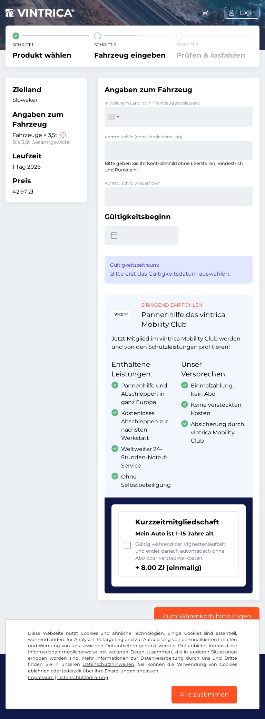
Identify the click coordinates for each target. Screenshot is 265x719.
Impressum (41, 677)
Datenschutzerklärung (82, 677)
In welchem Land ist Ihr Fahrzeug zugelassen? (152, 103)
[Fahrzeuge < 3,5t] (62, 135)
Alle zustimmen (204, 694)
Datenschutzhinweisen (108, 664)
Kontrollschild (143, 136)
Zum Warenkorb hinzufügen (207, 616)
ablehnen (39, 670)
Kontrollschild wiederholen (132, 183)
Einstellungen (120, 670)
